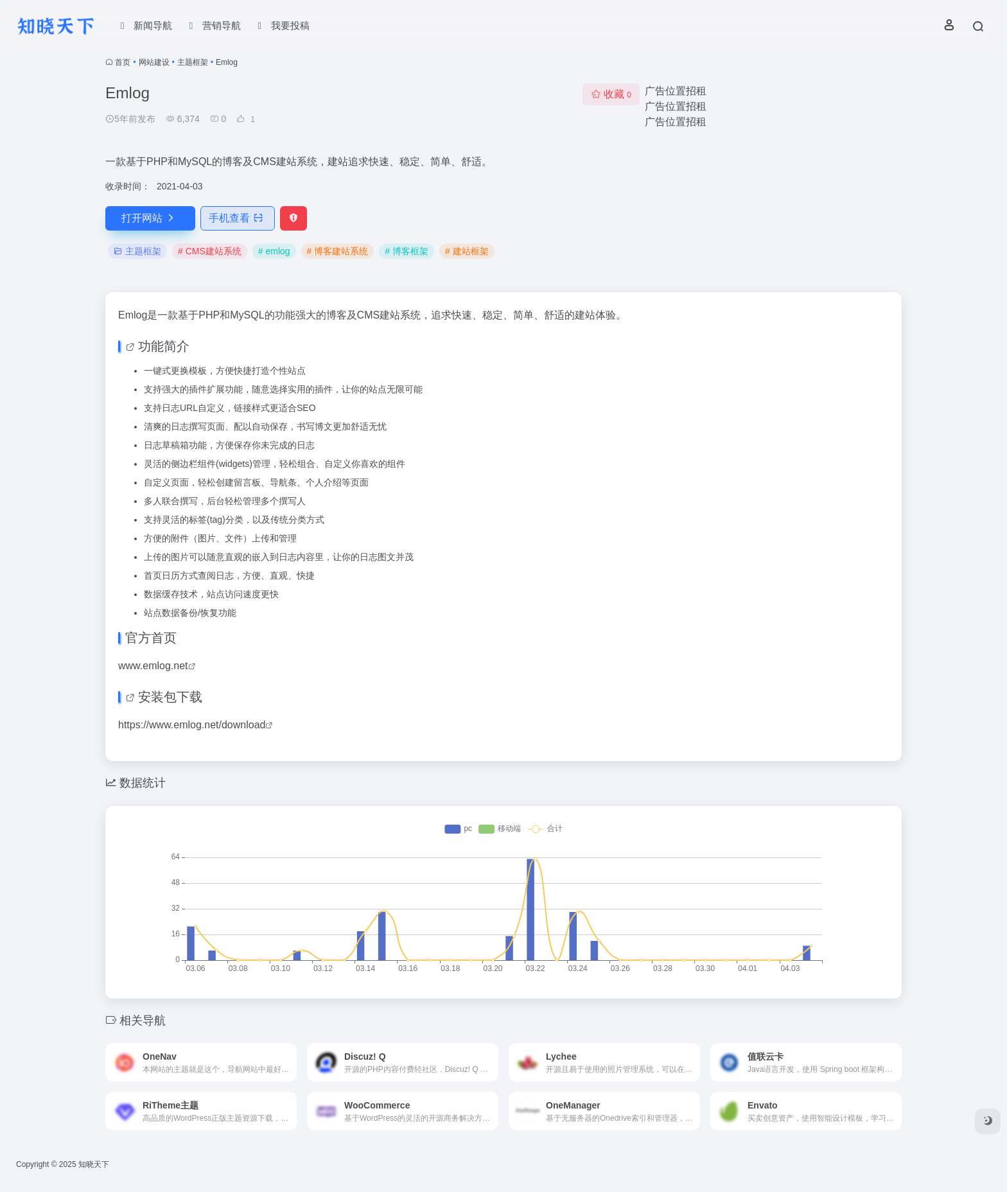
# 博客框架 (406, 251)
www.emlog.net (153, 665)
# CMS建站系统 (209, 251)
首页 (122, 62)
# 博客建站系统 (338, 251)
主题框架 (192, 62)
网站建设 (154, 62)
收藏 (611, 94)
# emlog (274, 251)
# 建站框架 (467, 251)
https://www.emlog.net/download (191, 724)
